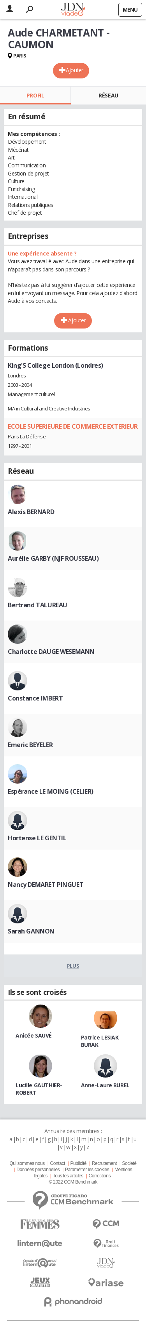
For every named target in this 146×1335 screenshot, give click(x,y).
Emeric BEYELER (30, 745)
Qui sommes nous (26, 1163)
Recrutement (104, 1163)
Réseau (108, 95)
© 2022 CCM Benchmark (73, 1182)
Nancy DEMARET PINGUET (45, 884)
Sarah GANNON (31, 931)
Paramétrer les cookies (87, 1169)
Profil (35, 95)
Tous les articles (68, 1176)
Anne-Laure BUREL (105, 1085)
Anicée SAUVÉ (34, 1035)
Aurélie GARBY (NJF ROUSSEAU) (53, 558)
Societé (129, 1163)
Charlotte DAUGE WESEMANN (51, 651)
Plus (73, 965)
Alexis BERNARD (31, 512)
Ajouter (74, 70)
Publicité (78, 1163)
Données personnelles (38, 1169)
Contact (57, 1163)
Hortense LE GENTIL (37, 838)
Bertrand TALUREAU (37, 605)
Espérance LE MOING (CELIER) (50, 791)
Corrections (99, 1176)
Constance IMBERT (35, 698)
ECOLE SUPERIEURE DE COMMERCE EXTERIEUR (73, 426)
